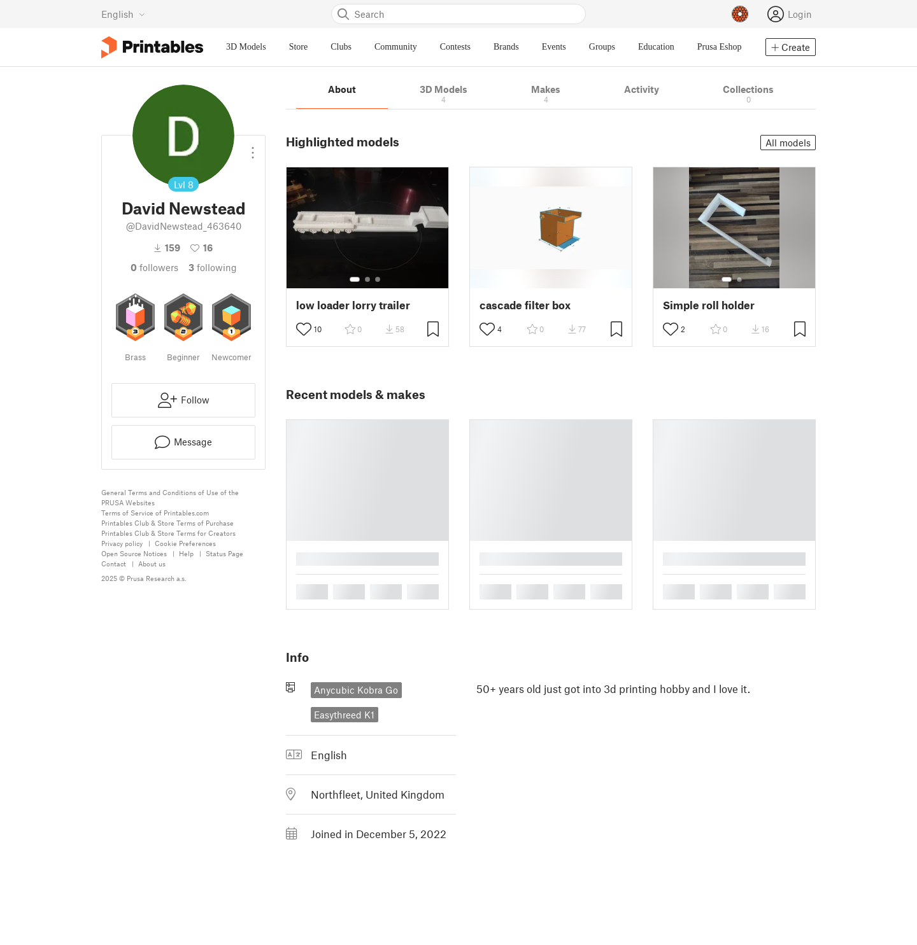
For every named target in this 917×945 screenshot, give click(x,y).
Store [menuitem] (298, 47)
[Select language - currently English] (123, 14)
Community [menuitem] (395, 47)
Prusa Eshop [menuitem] (719, 47)
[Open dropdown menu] (253, 147)
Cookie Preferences (185, 543)
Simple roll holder (709, 305)
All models (788, 142)
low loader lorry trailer (353, 305)
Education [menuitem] (656, 47)
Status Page (224, 553)
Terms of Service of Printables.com (155, 512)
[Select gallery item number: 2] (367, 279)
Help (186, 553)
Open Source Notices (134, 553)
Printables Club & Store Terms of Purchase (167, 523)
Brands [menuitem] (506, 47)
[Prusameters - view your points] (740, 14)
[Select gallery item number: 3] (377, 279)
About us (152, 563)
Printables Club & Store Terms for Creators (168, 533)
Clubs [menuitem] (341, 47)
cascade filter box (525, 305)
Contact (113, 563)
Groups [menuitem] (602, 47)
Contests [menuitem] (455, 47)
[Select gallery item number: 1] (355, 279)
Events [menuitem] (554, 47)
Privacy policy (122, 543)
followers (154, 267)
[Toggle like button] (303, 329)
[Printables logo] (152, 47)
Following (212, 267)
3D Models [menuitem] (246, 47)
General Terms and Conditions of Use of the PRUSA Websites (170, 497)
